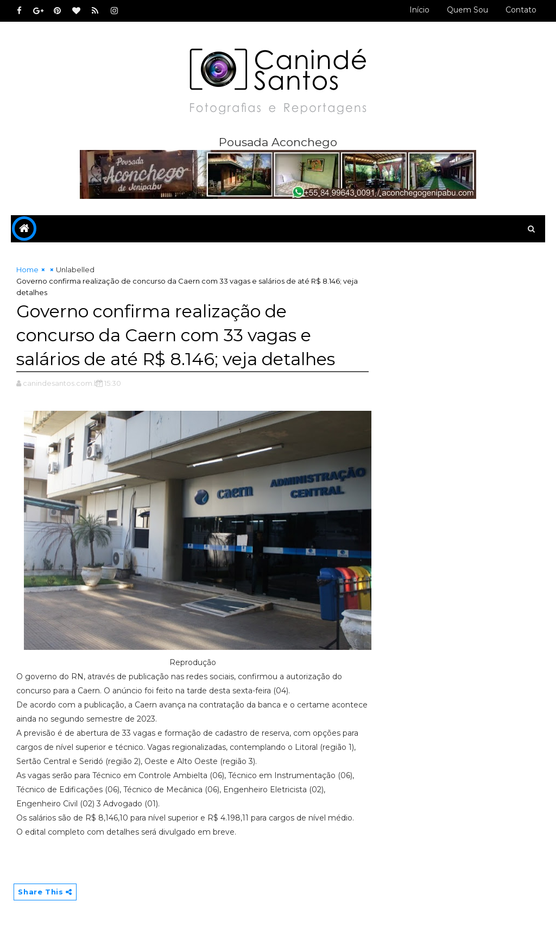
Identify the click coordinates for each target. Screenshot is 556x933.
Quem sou (467, 10)
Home (27, 269)
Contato (521, 10)
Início (419, 10)
